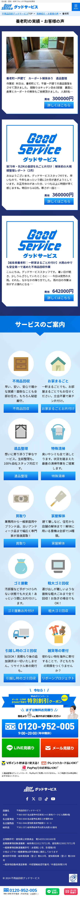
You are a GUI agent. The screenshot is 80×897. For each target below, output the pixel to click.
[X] (33, 799)
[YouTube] (53, 799)
